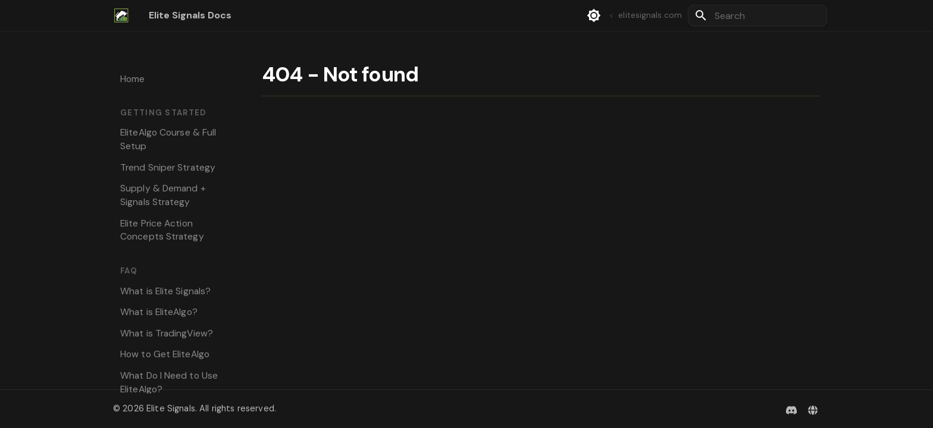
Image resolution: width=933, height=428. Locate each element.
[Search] (757, 15)
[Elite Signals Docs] (121, 15)
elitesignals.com (645, 15)
